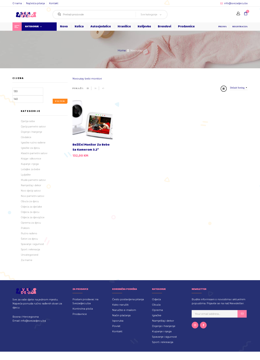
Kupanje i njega (30, 163)
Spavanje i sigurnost (32, 244)
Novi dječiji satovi (31, 190)
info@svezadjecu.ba (236, 3)
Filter (60, 101)
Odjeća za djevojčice (32, 217)
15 (88, 88)
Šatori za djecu (29, 238)
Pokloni (25, 228)
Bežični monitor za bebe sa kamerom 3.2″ (91, 147)
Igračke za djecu (30, 147)
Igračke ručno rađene (33, 142)
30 (95, 88)
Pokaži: (78, 88)
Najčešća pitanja (35, 3)
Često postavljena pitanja (128, 299)
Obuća (156, 304)
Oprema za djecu (31, 222)
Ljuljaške (26, 174)
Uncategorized (29, 254)
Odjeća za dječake (31, 206)
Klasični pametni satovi (34, 153)
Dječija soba (28, 121)
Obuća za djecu (30, 201)
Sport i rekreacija (30, 249)
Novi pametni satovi (32, 196)
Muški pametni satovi (33, 180)
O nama (17, 3)
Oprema (157, 310)
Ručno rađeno (29, 233)
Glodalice (26, 137)
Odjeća (156, 299)
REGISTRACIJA (240, 26)
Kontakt (53, 3)
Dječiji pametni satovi (33, 126)
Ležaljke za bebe (30, 169)
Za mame (26, 260)
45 (103, 88)
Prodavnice (79, 314)
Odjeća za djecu (30, 212)
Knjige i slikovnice (31, 158)
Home (122, 50)
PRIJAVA (222, 26)
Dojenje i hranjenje (31, 131)
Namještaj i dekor (31, 185)
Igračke (156, 315)
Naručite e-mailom (124, 310)
